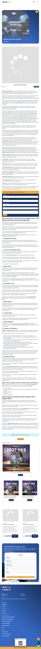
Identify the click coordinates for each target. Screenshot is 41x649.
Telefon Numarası (6, 203)
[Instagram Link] (2, 590)
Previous (3, 492)
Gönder (5, 214)
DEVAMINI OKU (15, 536)
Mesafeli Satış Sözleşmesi (7, 619)
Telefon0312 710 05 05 (5, 595)
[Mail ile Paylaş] (38, 86)
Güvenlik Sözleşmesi (6, 621)
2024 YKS (7, 272)
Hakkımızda (4, 604)
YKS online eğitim (14, 418)
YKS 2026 (4, 610)
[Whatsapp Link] (38, 646)
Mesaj (4, 210)
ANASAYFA (4, 45)
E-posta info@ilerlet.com (23, 595)
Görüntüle (21, 475)
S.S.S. (3, 629)
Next (39, 492)
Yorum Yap (20, 439)
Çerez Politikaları (6, 625)
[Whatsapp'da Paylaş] (34, 86)
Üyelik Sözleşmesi (6, 623)
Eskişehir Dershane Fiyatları (16, 45)
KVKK (3, 627)
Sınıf (4, 206)
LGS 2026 (4, 612)
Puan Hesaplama (5, 636)
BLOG (8, 45)
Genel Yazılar (5, 632)
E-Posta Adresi (6, 199)
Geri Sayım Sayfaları (6, 634)
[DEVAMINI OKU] (10, 521)
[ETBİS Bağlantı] (21, 643)
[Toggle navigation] (37, 2)
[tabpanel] (20, 65)
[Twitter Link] (36, 86)
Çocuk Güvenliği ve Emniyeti (8, 617)
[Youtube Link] (5, 590)
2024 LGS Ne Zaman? (14, 264)
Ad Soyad (5, 195)
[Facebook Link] (35, 86)
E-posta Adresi (8, 560)
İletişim (3, 606)
